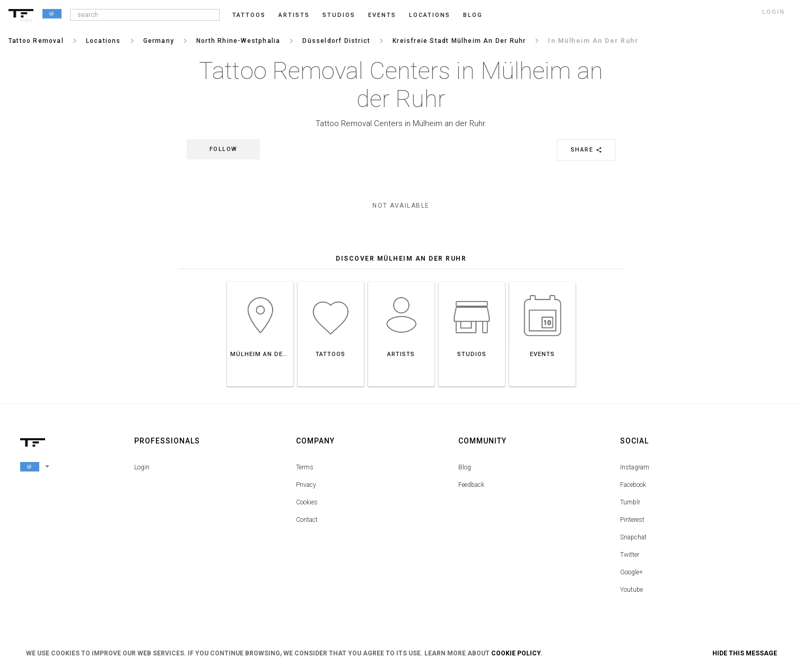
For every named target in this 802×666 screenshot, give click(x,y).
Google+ (631, 572)
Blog (464, 467)
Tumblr (630, 502)
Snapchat (633, 537)
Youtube (631, 589)
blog (473, 15)
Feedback (471, 485)
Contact (307, 519)
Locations (429, 15)
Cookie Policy (516, 653)
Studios (338, 15)
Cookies (307, 502)
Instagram (634, 467)
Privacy (306, 485)
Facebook (633, 485)
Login (142, 467)
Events (382, 15)
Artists (294, 15)
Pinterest (632, 519)
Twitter (629, 554)
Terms (304, 467)
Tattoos (249, 15)
